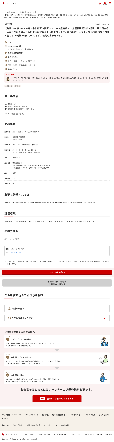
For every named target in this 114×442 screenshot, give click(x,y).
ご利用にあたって (44, 434)
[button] (100, 3)
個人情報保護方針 (60, 434)
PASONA (9, 3)
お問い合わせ (29, 434)
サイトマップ (89, 434)
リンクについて (75, 434)
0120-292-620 (16, 252)
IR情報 (99, 434)
